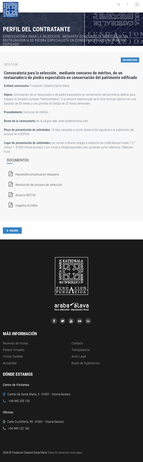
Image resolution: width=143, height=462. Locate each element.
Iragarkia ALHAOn (22, 205)
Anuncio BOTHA (21, 195)
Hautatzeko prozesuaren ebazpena (33, 174)
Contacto (77, 343)
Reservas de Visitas (15, 343)
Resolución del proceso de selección (34, 185)
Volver (13, 230)
